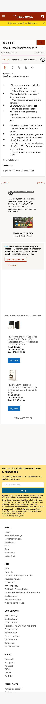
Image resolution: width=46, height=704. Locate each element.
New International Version (21, 191)
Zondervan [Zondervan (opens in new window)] (10, 643)
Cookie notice (11, 596)
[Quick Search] (19, 42)
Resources (16, 59)
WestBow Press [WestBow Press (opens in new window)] (12, 639)
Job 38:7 (9, 170)
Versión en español (13, 689)
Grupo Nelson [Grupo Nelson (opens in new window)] (11, 629)
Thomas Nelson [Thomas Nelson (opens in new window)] (12, 636)
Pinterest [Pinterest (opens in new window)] (9, 666)
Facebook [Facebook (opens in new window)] (9, 659)
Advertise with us (12, 579)
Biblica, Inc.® (14, 206)
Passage (5, 59)
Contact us (9, 582)
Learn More (12, 265)
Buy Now (14, 360)
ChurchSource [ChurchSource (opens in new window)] (11, 622)
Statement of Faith (13, 538)
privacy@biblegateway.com (13, 515)
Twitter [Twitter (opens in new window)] (8, 672)
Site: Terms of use (13, 599)
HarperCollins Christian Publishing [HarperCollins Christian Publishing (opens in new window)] (20, 625)
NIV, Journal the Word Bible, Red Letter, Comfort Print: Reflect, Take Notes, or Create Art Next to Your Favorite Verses (23, 340)
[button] (42, 16)
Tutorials (9, 572)
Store (7, 545)
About (7, 532)
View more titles (23, 418)
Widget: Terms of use (14, 602)
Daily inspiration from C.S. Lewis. (23, 23)
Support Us (10, 556)
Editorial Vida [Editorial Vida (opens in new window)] (11, 632)
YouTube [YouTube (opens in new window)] (9, 676)
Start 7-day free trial (15, 259)
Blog (7, 549)
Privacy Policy (7, 513)
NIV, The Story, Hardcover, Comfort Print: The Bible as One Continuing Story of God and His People (22, 388)
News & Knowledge (13, 535)
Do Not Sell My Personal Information (22, 592)
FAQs (7, 568)
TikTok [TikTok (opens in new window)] (8, 669)
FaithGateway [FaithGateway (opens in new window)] (11, 615)
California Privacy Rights (17, 589)
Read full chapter (10, 160)
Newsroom (10, 552)
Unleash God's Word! (22, 236)
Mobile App (10, 542)
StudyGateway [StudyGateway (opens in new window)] (11, 619)
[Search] (41, 42)
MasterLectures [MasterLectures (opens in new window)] (12, 646)
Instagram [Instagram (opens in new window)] (9, 662)
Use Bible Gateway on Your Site (19, 575)
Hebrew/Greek (30, 59)
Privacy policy (11, 585)
